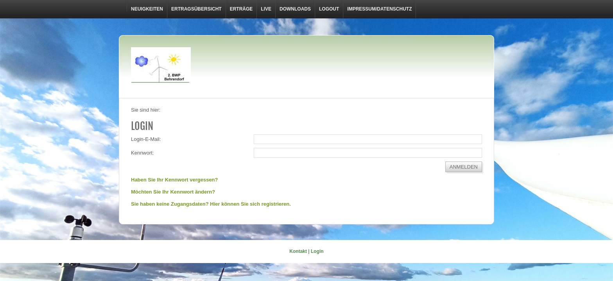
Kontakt (298, 251)
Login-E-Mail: (146, 139)
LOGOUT (329, 9)
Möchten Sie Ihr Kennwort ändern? (173, 192)
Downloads (295, 9)
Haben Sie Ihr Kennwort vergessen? (174, 180)
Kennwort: (142, 153)
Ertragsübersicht (196, 9)
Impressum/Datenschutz (379, 9)
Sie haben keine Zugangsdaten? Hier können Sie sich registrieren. (211, 204)
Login (317, 251)
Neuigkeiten (147, 9)
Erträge (241, 9)
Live (266, 9)
